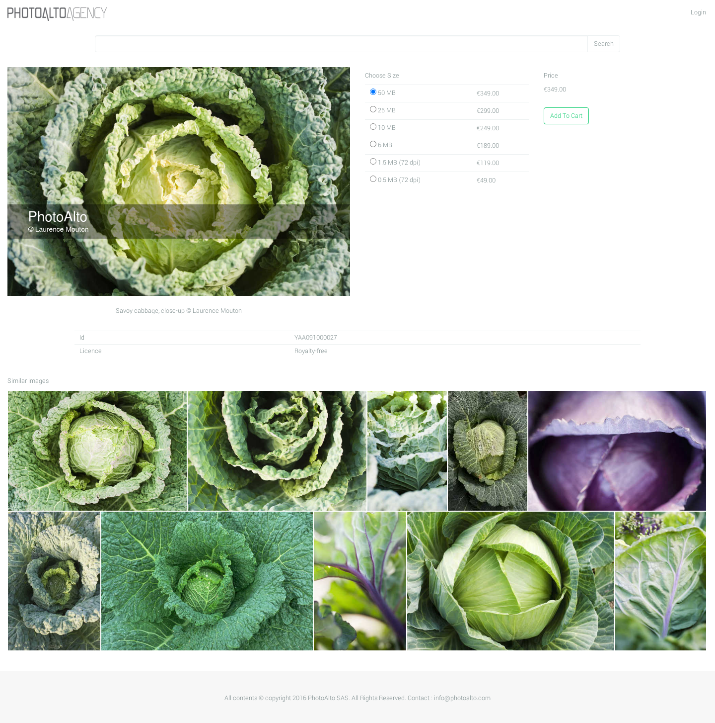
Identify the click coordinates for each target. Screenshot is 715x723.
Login (698, 12)
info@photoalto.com (462, 698)
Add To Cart (566, 115)
